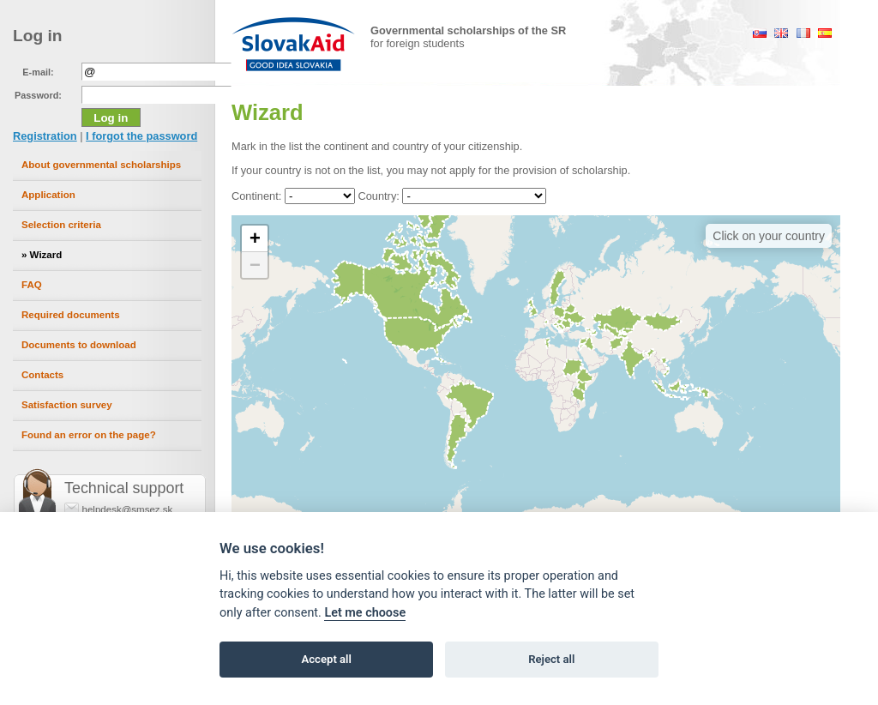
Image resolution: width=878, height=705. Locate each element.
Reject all (551, 659)
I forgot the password (141, 136)
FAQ (31, 285)
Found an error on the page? (88, 435)
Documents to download (78, 345)
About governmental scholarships (101, 165)
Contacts (42, 375)
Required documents (70, 315)
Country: (378, 196)
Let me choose (365, 613)
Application (48, 195)
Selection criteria (61, 225)
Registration (45, 136)
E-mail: (37, 72)
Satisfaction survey (66, 405)
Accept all (327, 659)
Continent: (256, 196)
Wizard (46, 255)
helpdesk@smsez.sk (127, 509)
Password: (38, 95)
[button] (255, 239)
